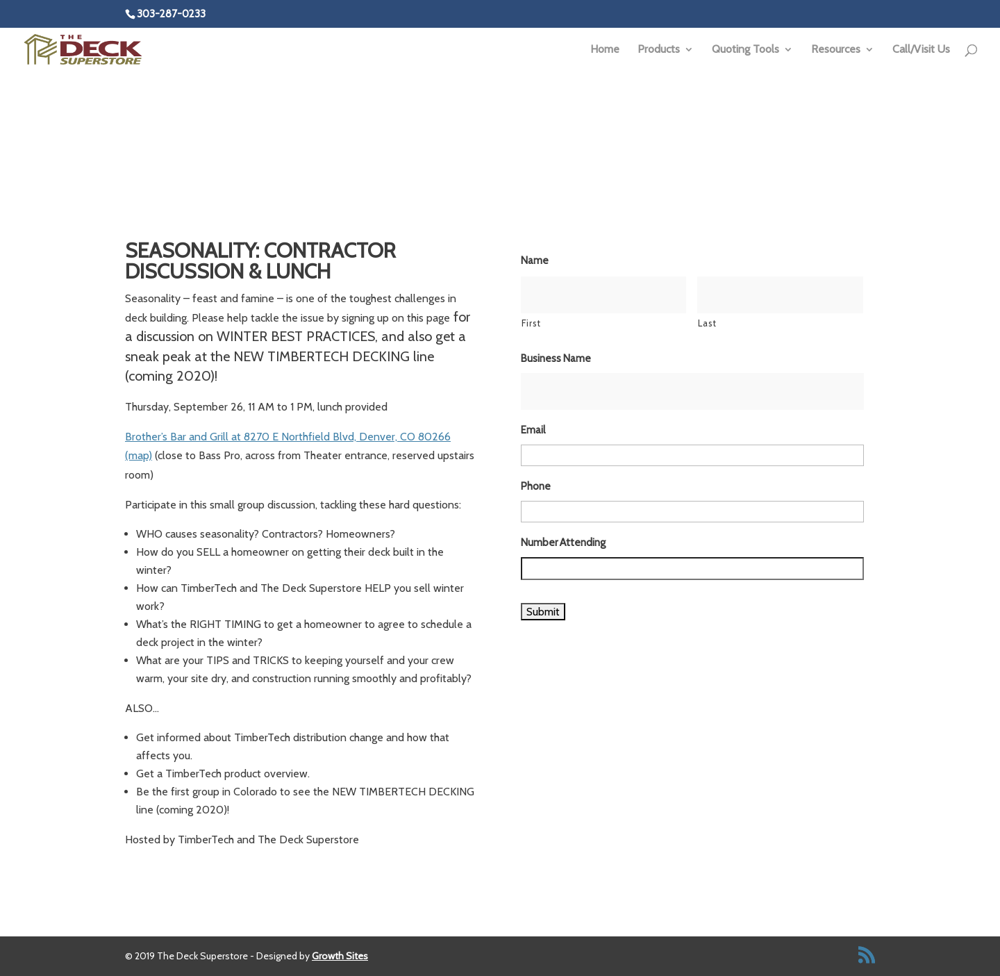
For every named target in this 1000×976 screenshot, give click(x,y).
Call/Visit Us (921, 50)
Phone (536, 486)
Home (604, 50)
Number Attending (563, 542)
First (531, 323)
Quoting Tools (745, 50)
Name (535, 260)
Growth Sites (340, 956)
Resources (835, 50)
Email (533, 430)
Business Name (556, 358)
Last (707, 323)
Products (659, 50)
